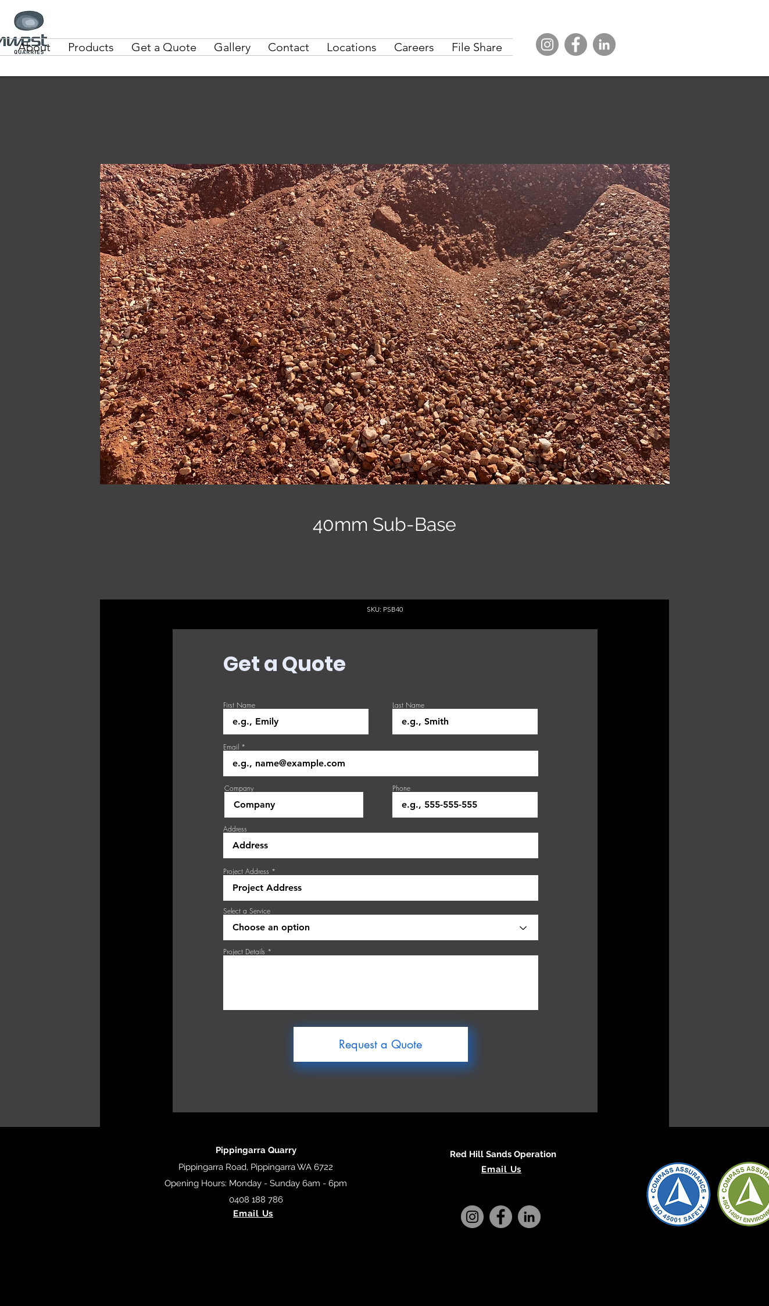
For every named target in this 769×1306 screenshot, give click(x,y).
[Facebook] (575, 44)
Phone (401, 788)
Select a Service (246, 911)
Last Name (408, 705)
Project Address (246, 871)
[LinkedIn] (604, 44)
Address (235, 829)
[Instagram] (547, 44)
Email (231, 747)
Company (239, 788)
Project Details (244, 951)
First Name (239, 705)
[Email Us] (253, 1213)
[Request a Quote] (381, 1044)
